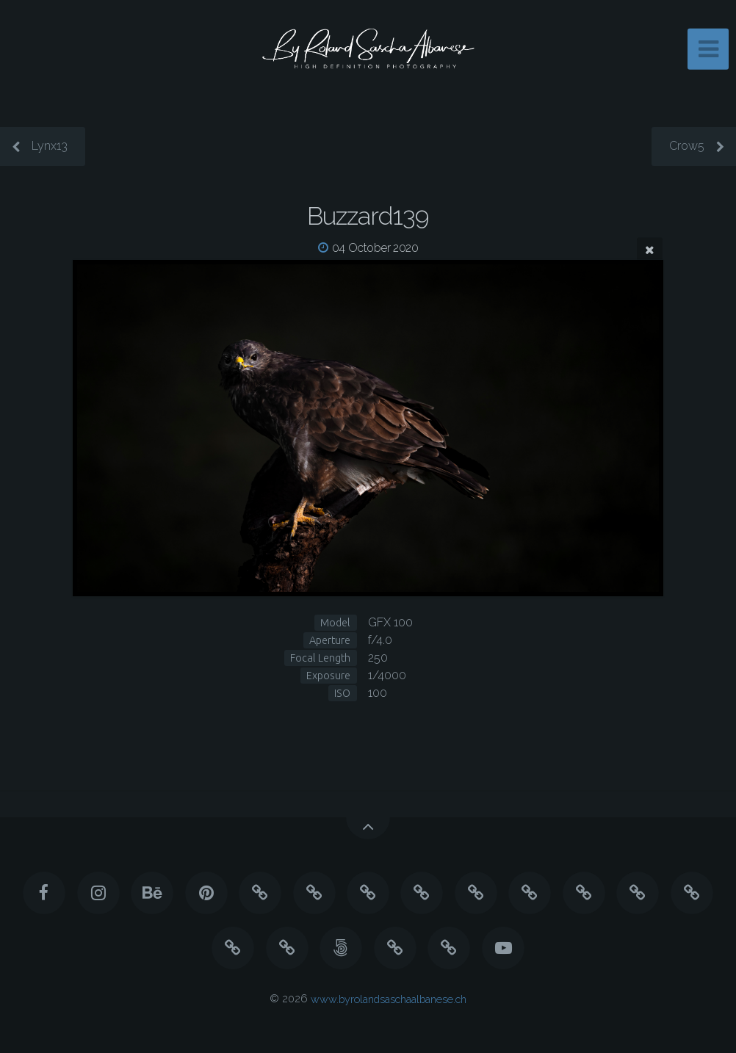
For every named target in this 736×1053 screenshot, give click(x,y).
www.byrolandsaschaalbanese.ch (388, 998)
